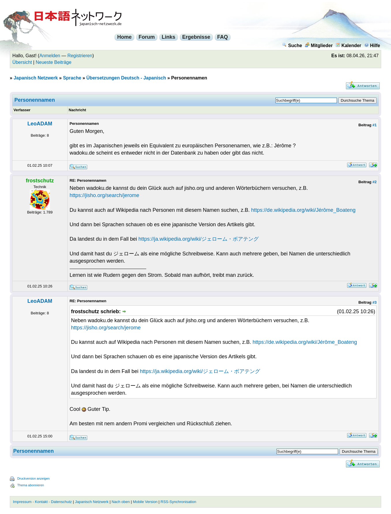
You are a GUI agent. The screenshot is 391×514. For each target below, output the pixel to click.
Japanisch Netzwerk (36, 77)
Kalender (348, 45)
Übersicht (22, 62)
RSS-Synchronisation (179, 502)
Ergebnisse (196, 37)
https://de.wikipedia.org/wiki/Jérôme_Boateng (303, 210)
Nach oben (121, 502)
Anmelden (49, 55)
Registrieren (79, 55)
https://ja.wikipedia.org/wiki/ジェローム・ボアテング (198, 239)
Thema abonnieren (30, 485)
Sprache (72, 77)
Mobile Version (145, 502)
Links (168, 37)
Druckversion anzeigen (33, 478)
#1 (375, 125)
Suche (292, 45)
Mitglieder (319, 45)
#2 (375, 182)
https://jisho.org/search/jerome (104, 195)
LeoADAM (39, 124)
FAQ (222, 37)
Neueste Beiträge (53, 62)
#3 (375, 302)
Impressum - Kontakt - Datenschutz (42, 502)
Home (124, 37)
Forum (147, 37)
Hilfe (372, 45)
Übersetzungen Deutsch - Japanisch (126, 77)
